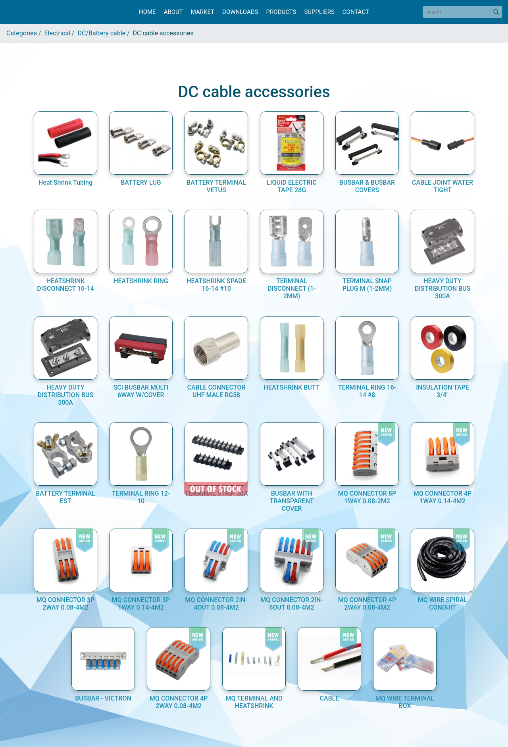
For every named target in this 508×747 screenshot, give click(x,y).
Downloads (240, 11)
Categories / (25, 33)
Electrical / (61, 33)
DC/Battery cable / (105, 33)
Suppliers (319, 11)
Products (281, 11)
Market (202, 11)
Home (147, 11)
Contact (356, 11)
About (173, 11)
